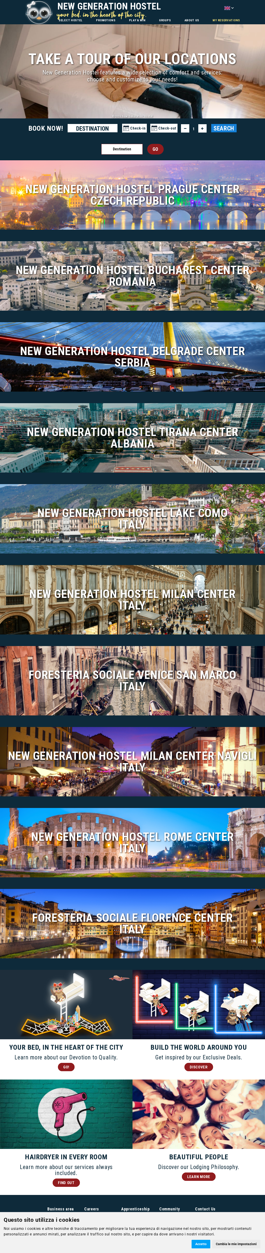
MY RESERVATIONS (226, 20)
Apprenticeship (135, 1209)
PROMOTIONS (105, 20)
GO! (66, 1067)
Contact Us (205, 1209)
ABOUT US (191, 20)
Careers (91, 1209)
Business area (60, 1209)
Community (169, 1209)
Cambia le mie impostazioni (236, 1244)
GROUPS (165, 20)
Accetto (201, 1244)
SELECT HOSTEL (71, 20)
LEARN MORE (198, 1176)
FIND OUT (66, 1182)
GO (155, 149)
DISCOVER (199, 1067)
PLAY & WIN (137, 20)
